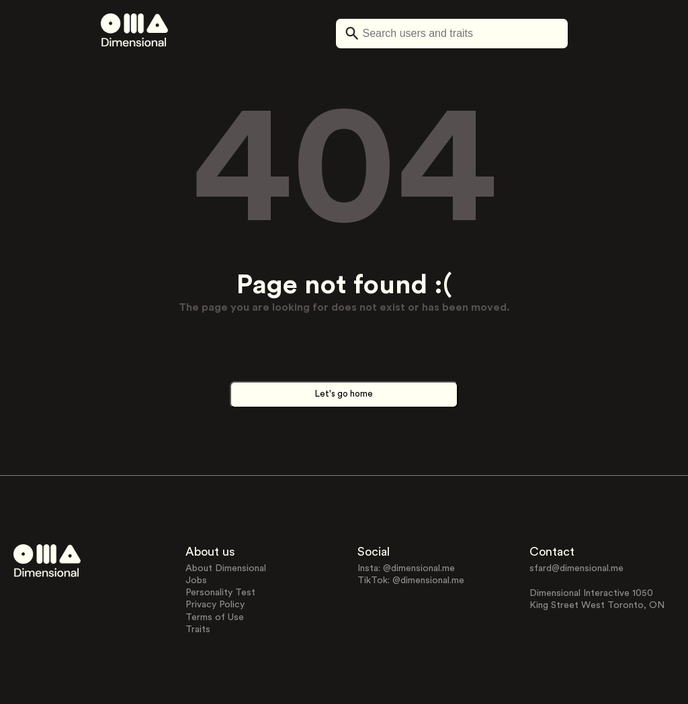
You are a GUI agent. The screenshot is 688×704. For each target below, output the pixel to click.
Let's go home (344, 394)
